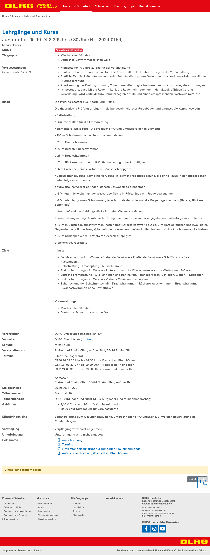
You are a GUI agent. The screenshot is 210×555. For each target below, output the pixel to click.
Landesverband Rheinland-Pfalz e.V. (156, 550)
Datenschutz (25, 550)
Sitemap (38, 550)
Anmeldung (44, 16)
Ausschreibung (72, 440)
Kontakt (87, 339)
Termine (67, 444)
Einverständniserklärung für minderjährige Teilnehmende (101, 449)
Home (5, 16)
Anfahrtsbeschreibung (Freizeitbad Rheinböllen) (95, 453)
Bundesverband (125, 550)
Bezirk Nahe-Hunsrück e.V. (192, 550)
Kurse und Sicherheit (23, 16)
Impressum (9, 550)
